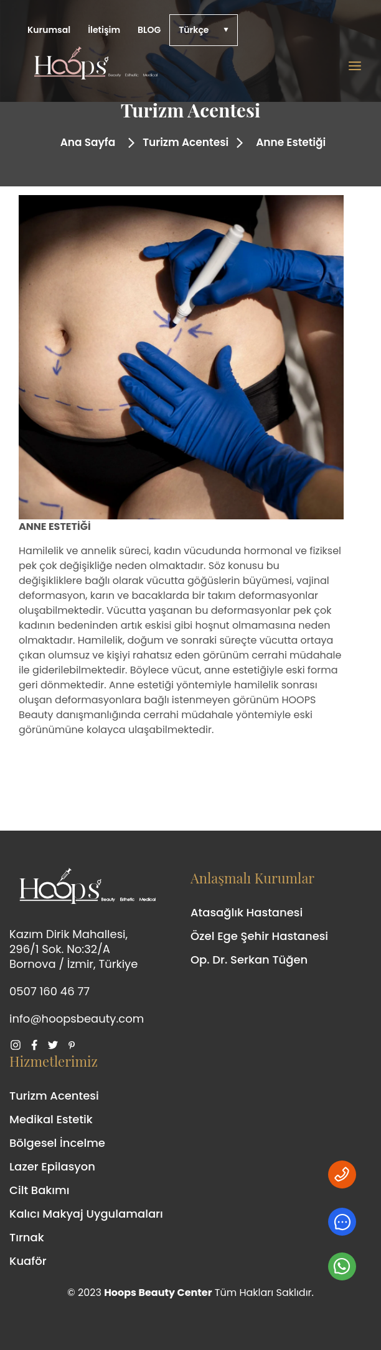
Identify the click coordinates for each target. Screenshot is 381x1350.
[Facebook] (37, 1045)
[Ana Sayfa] (85, 143)
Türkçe (194, 30)
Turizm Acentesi (185, 142)
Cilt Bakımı (39, 1190)
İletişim (104, 30)
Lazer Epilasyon (52, 1166)
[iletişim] (342, 1222)
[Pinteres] (74, 1045)
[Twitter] (56, 1045)
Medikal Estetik (51, 1119)
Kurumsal (48, 30)
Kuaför (28, 1261)
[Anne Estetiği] (288, 143)
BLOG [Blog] (149, 30)
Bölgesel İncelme (57, 1143)
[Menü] (354, 65)
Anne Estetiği (291, 142)
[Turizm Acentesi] (183, 143)
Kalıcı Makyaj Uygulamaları (86, 1213)
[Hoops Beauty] (183, 66)
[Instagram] (18, 1045)
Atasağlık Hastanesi (246, 912)
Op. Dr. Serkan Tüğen (249, 959)
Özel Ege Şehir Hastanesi (259, 936)
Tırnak (26, 1237)
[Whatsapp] (342, 1174)
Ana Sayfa (88, 142)
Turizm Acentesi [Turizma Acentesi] (54, 1095)
